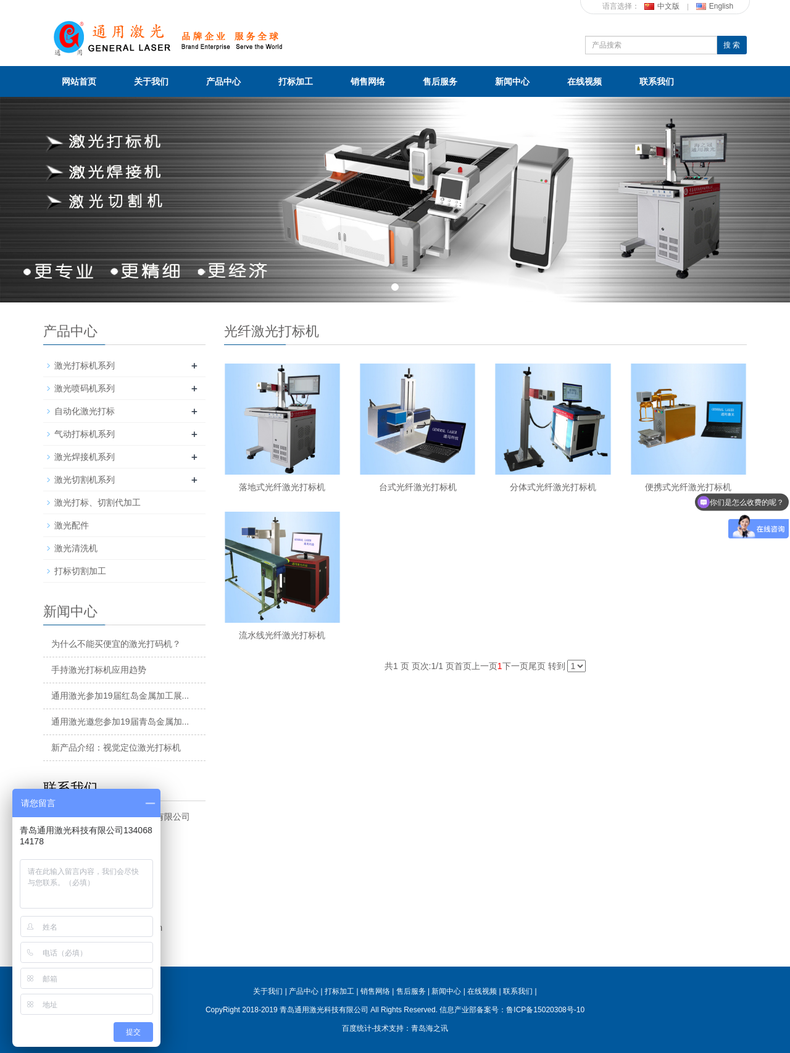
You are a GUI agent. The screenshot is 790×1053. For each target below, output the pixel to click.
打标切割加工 (80, 571)
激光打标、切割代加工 (97, 502)
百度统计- (358, 1028)
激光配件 (71, 525)
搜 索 (731, 45)
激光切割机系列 (84, 480)
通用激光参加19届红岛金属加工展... (120, 696)
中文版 (662, 6)
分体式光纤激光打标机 (553, 487)
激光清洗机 (76, 548)
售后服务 (440, 81)
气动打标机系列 (84, 434)
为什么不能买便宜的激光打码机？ (116, 644)
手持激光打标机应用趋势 (98, 670)
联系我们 (656, 81)
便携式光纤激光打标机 (688, 487)
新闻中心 (512, 81)
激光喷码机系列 (84, 388)
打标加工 (295, 81)
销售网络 (368, 81)
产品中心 (223, 81)
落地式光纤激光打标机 (282, 487)
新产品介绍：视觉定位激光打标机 (116, 747)
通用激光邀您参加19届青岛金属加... (120, 721)
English (714, 6)
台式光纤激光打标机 (418, 487)
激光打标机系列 (84, 365)
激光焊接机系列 (84, 457)
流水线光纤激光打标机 (282, 635)
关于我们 (151, 81)
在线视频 (584, 81)
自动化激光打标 (84, 411)
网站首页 (79, 81)
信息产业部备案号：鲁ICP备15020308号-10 (511, 1009)
